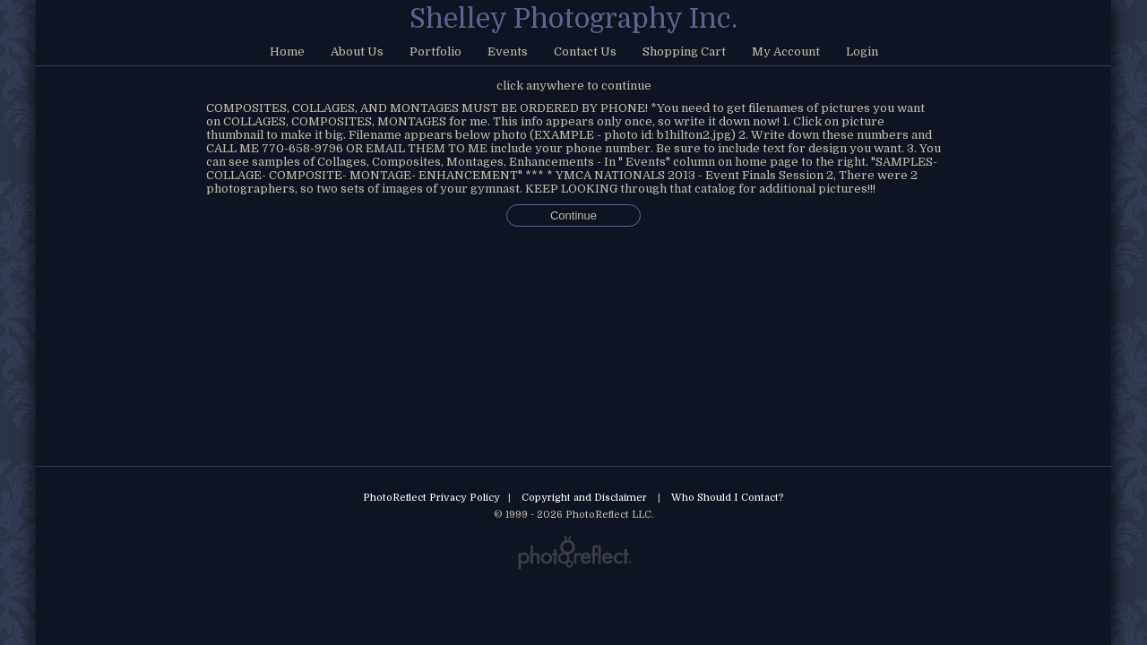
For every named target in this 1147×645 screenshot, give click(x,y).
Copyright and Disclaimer (586, 497)
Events (507, 51)
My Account (786, 51)
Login (862, 51)
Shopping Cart (684, 51)
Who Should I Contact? (727, 497)
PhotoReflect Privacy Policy (431, 497)
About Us (357, 51)
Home (287, 51)
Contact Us (585, 51)
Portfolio (435, 51)
